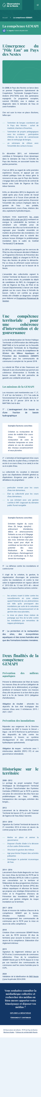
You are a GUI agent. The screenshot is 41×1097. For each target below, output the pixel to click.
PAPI (15, 257)
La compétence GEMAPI (22, 17)
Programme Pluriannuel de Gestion (20, 299)
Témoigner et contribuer (20, 1018)
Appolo (35, 1032)
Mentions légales (8, 1032)
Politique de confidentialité (24, 1032)
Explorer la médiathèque (20, 1013)
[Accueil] (11, 5)
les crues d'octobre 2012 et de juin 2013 (20, 218)
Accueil (5, 17)
